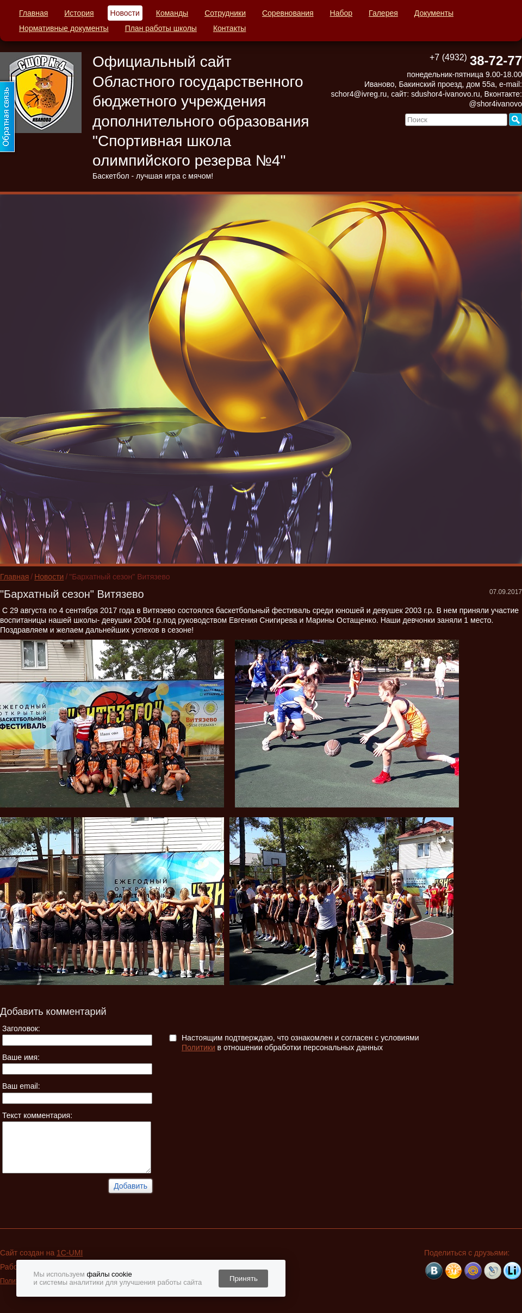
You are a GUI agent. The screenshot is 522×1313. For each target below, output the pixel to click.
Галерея (383, 13)
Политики (198, 1047)
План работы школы (161, 28)
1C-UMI (70, 1252)
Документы (433, 13)
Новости (125, 13)
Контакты (229, 28)
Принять (243, 1278)
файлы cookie (109, 1274)
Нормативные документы (64, 28)
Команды (172, 13)
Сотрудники (225, 13)
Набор (341, 13)
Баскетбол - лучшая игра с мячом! (152, 176)
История (79, 13)
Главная (33, 13)
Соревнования (288, 13)
